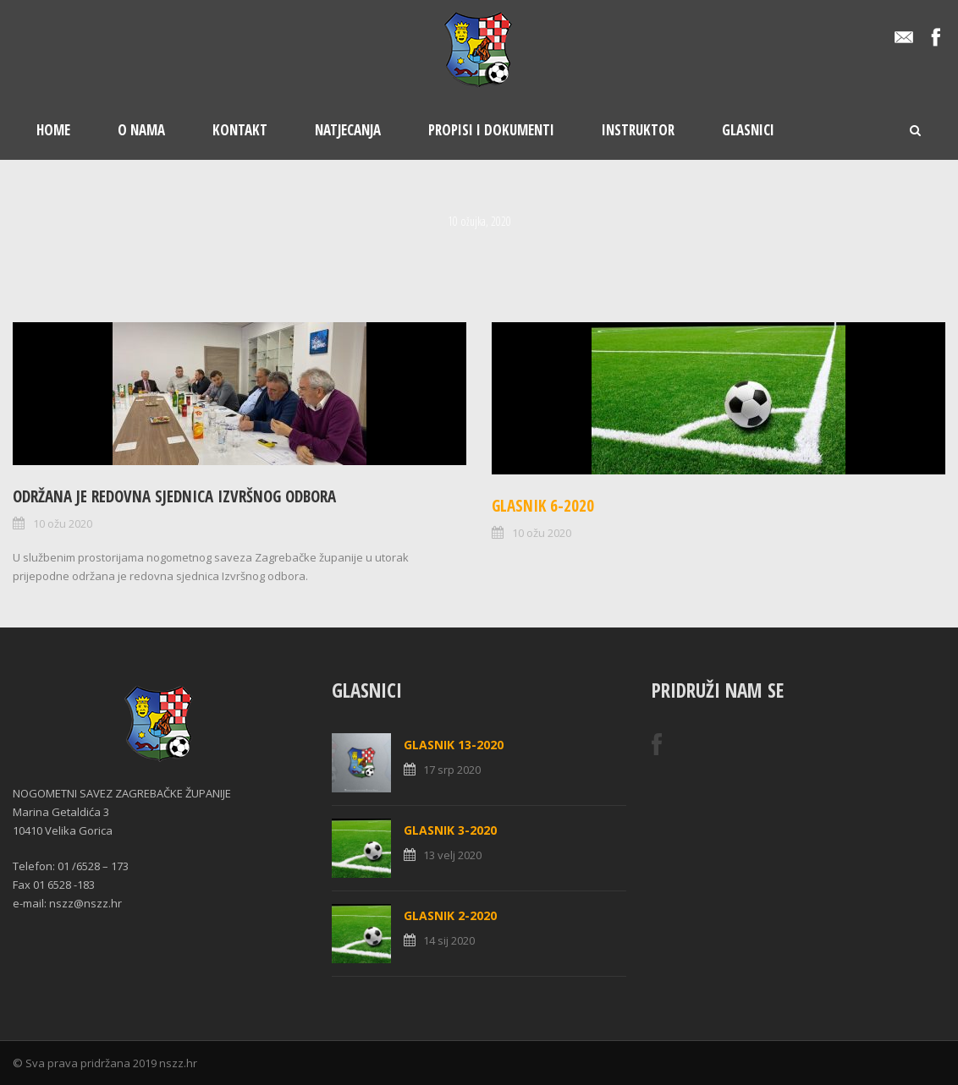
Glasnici (748, 130)
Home (53, 130)
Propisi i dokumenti (491, 130)
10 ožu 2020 (62, 523)
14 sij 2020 (449, 940)
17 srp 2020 (452, 769)
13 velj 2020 (452, 855)
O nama (141, 130)
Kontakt (239, 130)
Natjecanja (348, 130)
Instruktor (638, 130)
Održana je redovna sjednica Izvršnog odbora (174, 496)
